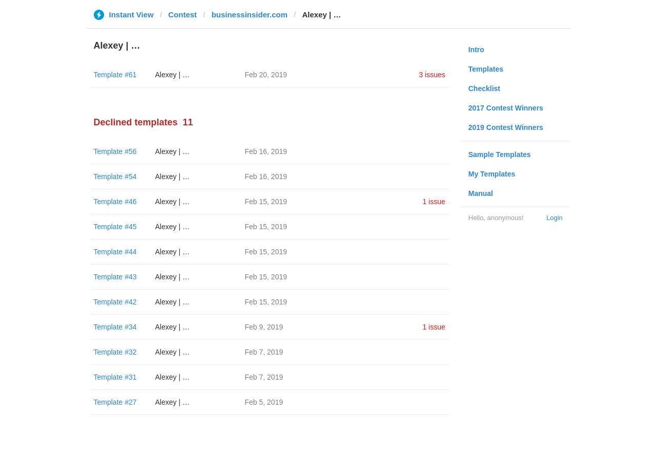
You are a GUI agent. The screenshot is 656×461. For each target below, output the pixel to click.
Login (554, 218)
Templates (485, 69)
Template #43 (115, 277)
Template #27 (115, 402)
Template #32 (115, 352)
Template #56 (115, 151)
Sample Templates (499, 154)
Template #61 (115, 75)
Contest (182, 14)
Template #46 (115, 201)
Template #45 (115, 227)
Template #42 (115, 302)
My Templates (492, 174)
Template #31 (115, 377)
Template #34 (115, 327)
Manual (480, 193)
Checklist (484, 88)
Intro (476, 50)
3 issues (432, 75)
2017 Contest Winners (505, 108)
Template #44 (115, 252)
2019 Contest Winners (505, 127)
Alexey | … (172, 75)
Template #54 (115, 176)
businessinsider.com (250, 14)
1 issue (433, 201)
